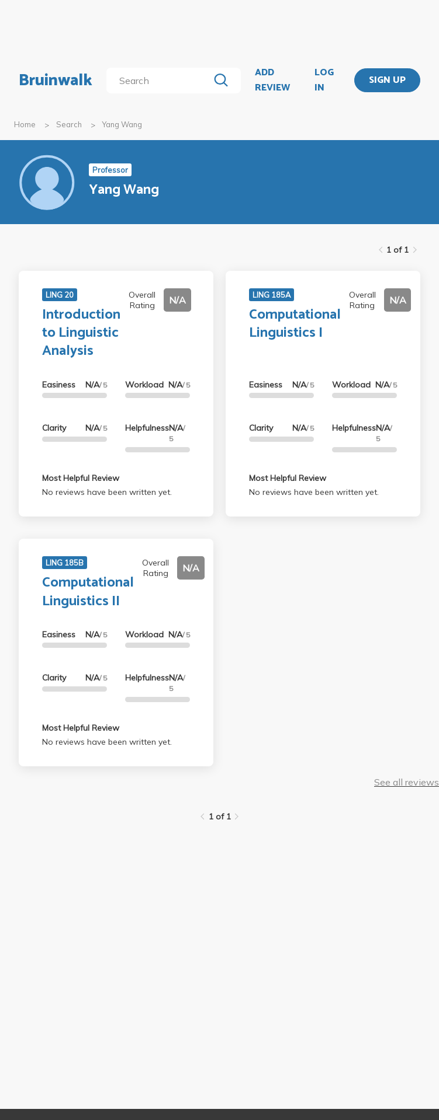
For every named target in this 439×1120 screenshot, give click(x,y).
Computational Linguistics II (88, 591)
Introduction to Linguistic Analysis (81, 332)
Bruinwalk (55, 80)
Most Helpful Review (80, 478)
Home (25, 124)
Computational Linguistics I (295, 323)
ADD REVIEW (272, 80)
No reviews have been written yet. (107, 492)
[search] (160, 80)
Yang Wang (122, 124)
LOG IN (324, 80)
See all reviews (406, 782)
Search (69, 124)
